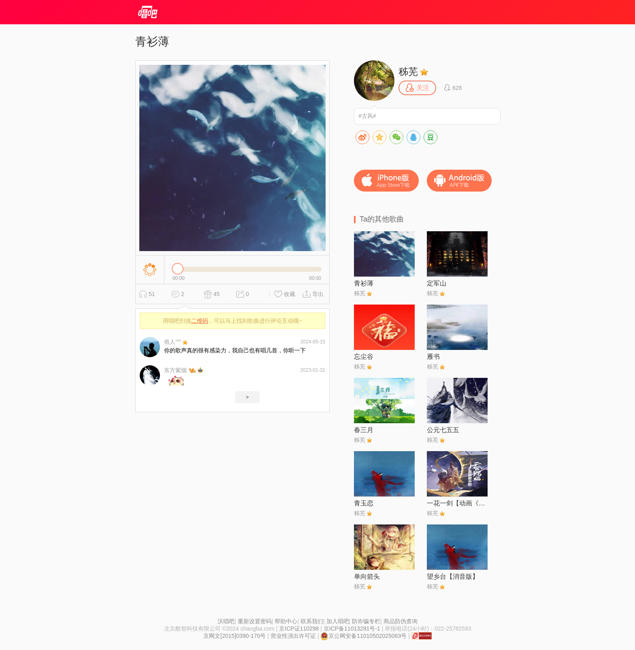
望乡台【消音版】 (453, 576)
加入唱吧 (337, 621)
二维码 (199, 321)
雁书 (433, 356)
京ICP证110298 (299, 628)
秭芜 (408, 71)
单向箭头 (367, 576)
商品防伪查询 (401, 621)
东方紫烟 (175, 370)
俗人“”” (172, 342)
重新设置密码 (255, 621)
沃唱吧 (225, 621)
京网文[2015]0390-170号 (234, 636)
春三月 (363, 429)
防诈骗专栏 (366, 621)
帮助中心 (286, 621)
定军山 (436, 283)
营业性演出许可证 (293, 636)
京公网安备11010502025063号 (363, 636)
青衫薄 (363, 283)
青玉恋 (363, 503)
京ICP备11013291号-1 (352, 628)
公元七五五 (443, 429)
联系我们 (311, 621)
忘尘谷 (363, 356)
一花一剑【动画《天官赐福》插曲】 (457, 503)
